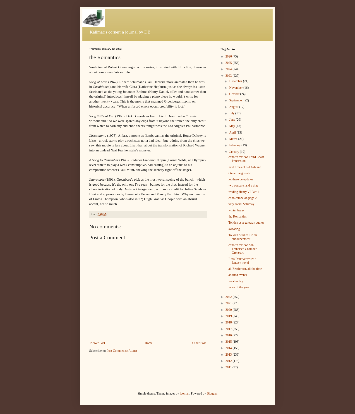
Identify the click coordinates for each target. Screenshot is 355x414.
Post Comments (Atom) (122, 350)
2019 (229, 316)
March (233, 139)
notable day (235, 281)
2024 (229, 69)
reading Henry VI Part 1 (243, 192)
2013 (229, 354)
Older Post (199, 343)
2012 (229, 361)
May (232, 126)
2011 (229, 367)
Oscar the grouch (239, 173)
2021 (229, 303)
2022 (229, 297)
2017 (229, 329)
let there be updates (240, 179)
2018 (229, 322)
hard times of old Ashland (244, 167)
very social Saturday (241, 204)
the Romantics (237, 216)
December (236, 81)
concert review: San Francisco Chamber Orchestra (242, 248)
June (232, 119)
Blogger (212, 393)
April (233, 132)
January (234, 151)
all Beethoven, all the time (245, 268)
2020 (229, 309)
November (236, 87)
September (236, 100)
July (232, 113)
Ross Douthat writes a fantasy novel (242, 260)
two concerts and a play (243, 185)
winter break (236, 210)
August (234, 107)
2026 (229, 56)
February (235, 145)
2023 (229, 75)
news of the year (238, 287)
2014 (229, 348)
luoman (184, 393)
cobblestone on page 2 (242, 198)
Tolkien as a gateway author (246, 222)
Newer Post (97, 343)
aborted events (237, 275)
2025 (229, 63)
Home (149, 343)
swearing (234, 229)
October (234, 94)
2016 (229, 335)
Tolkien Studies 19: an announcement (242, 237)
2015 (229, 341)
